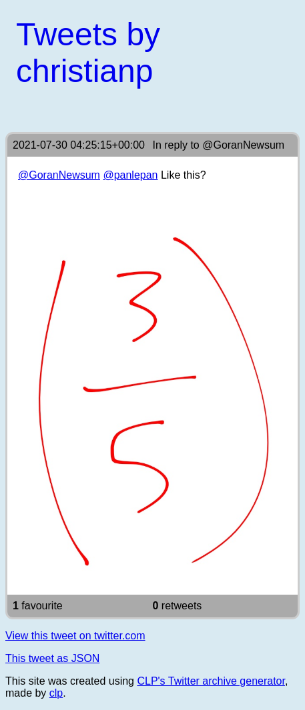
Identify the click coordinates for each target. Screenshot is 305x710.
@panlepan (130, 175)
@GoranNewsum (243, 145)
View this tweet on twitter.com (75, 635)
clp (56, 693)
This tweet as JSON (52, 658)
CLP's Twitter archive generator (211, 681)
